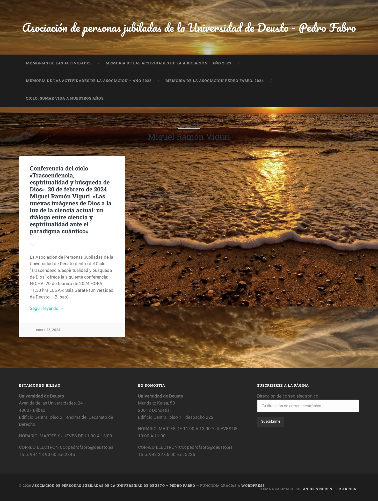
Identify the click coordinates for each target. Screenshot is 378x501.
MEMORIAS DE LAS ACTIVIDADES (59, 63)
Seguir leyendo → (47, 308)
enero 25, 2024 (48, 330)
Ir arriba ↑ (348, 489)
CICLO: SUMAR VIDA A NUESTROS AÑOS (65, 98)
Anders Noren (317, 489)
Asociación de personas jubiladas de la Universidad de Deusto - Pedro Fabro (189, 27)
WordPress (253, 485)
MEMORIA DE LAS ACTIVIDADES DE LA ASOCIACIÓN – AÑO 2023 (168, 63)
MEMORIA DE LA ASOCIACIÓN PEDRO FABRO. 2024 (214, 80)
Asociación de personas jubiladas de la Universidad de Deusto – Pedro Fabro (113, 485)
